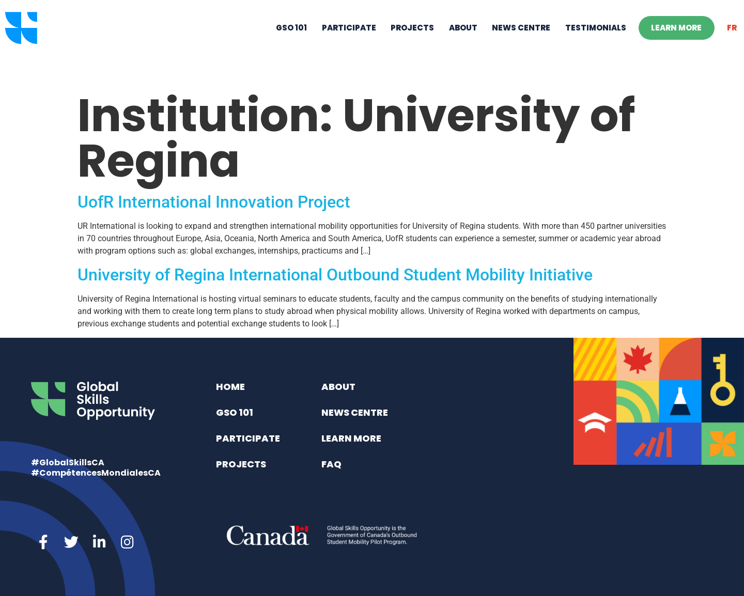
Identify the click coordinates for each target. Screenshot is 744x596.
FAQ (331, 464)
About (463, 44)
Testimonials (595, 44)
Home (230, 386)
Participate (349, 44)
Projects (412, 44)
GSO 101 (291, 44)
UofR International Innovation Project (214, 202)
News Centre (521, 44)
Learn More (676, 44)
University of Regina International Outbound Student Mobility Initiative (335, 275)
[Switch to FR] (732, 44)
